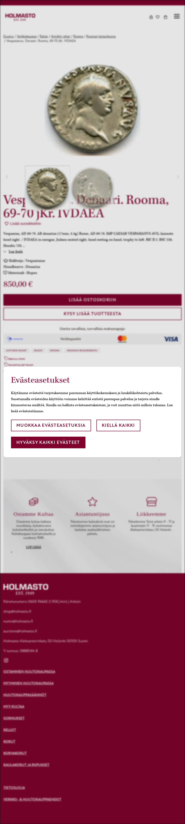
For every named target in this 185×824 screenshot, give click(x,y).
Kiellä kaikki (118, 425)
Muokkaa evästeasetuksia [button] (50, 425)
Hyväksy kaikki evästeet (48, 442)
